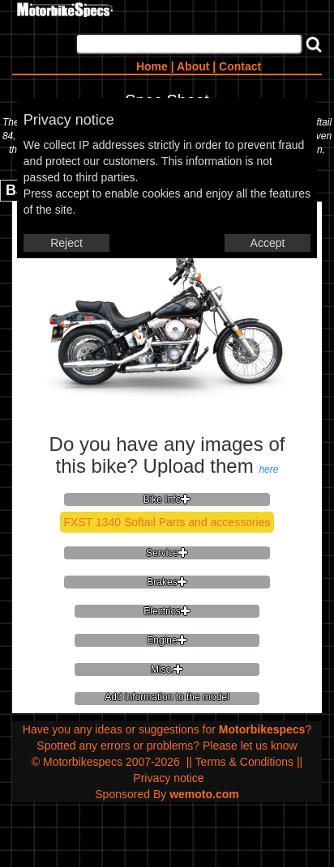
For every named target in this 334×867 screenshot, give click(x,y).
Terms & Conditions (244, 761)
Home (152, 66)
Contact (240, 66)
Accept (267, 242)
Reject (66, 242)
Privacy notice (168, 777)
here (268, 469)
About (193, 66)
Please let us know (250, 745)
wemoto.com (204, 794)
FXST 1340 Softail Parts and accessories (167, 522)
